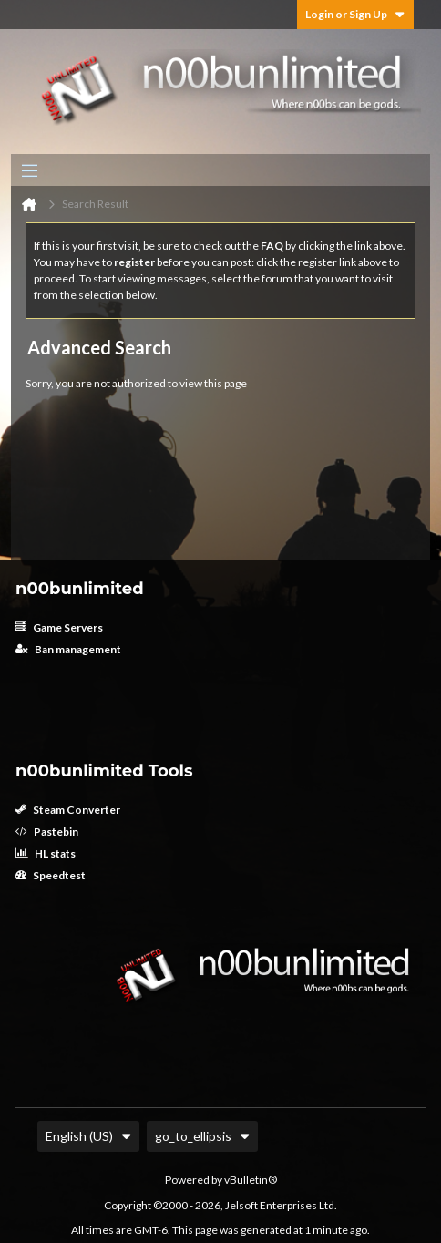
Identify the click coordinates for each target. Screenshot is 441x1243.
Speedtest (50, 875)
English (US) (88, 1136)
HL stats (45, 853)
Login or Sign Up (355, 14)
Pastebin (46, 831)
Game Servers (59, 627)
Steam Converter (67, 810)
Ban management (68, 649)
